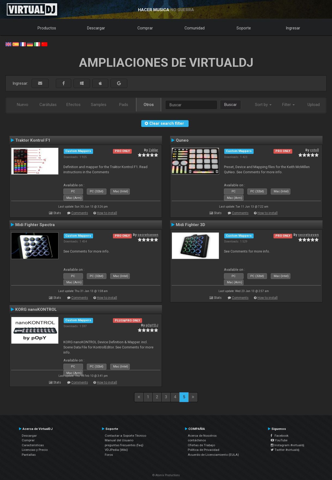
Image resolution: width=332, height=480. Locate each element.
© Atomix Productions (166, 475)
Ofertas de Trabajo (201, 445)
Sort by (263, 104)
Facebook (279, 436)
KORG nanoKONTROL (36, 309)
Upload (314, 104)
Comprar (145, 28)
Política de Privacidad (203, 450)
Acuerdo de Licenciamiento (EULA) (213, 455)
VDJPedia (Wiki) (116, 450)
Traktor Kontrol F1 (32, 140)
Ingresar (293, 28)
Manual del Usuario (119, 440)
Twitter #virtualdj (285, 450)
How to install (107, 213)
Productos (47, 28)
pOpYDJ (152, 325)
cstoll (314, 150)
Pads (123, 104)
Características (33, 445)
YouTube (279, 440)
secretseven (147, 235)
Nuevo (22, 104)
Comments (79, 213)
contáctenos (197, 440)
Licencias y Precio (35, 450)
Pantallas (29, 455)
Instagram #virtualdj (287, 445)
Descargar (96, 28)
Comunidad (195, 28)
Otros (149, 104)
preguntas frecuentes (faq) (124, 445)
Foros (109, 455)
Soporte (243, 28)
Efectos (73, 104)
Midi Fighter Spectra (35, 224)
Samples (98, 104)
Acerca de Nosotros (202, 436)
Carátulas (48, 104)
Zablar (153, 150)
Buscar (230, 104)
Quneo (182, 140)
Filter (288, 104)
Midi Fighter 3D (190, 224)
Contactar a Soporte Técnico (125, 436)
